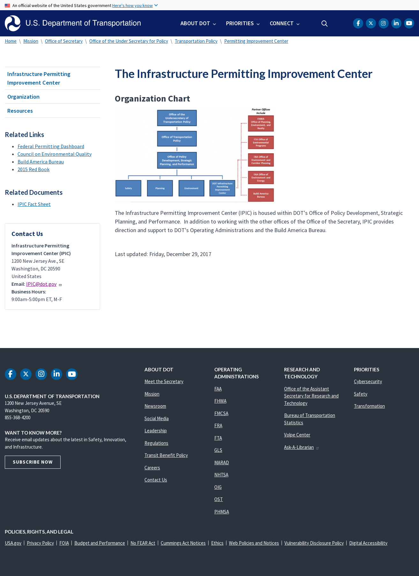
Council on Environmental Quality (55, 154)
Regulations (156, 443)
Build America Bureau (41, 161)
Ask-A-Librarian (302, 447)
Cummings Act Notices (183, 543)
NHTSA (221, 475)
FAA (218, 389)
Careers (152, 468)
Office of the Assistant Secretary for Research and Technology (311, 396)
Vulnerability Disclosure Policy (314, 543)
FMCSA (221, 413)
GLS (218, 450)
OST (218, 499)
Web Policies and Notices (254, 543)
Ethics (217, 543)
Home (11, 41)
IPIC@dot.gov (44, 284)
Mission (30, 41)
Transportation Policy (196, 41)
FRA (218, 425)
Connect (282, 23)
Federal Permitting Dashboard (51, 146)
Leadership (155, 431)
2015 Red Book (33, 169)
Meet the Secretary (163, 381)
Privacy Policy (40, 543)
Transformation (369, 406)
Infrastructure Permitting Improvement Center (38, 78)
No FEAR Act (142, 543)
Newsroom (155, 406)
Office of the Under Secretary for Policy (128, 41)
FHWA (220, 401)
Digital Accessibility (368, 543)
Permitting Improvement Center (256, 41)
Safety (360, 394)
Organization (23, 96)
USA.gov (13, 543)
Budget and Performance (99, 543)
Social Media (156, 418)
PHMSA (221, 512)
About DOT (195, 23)
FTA (218, 438)
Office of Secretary (64, 41)
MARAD (221, 462)
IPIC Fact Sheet (34, 204)
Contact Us (155, 480)
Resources (20, 110)
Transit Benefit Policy (166, 455)
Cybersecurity (368, 381)
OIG (218, 487)
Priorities (240, 23)
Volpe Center (297, 435)
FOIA (64, 543)
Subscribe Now (33, 462)
